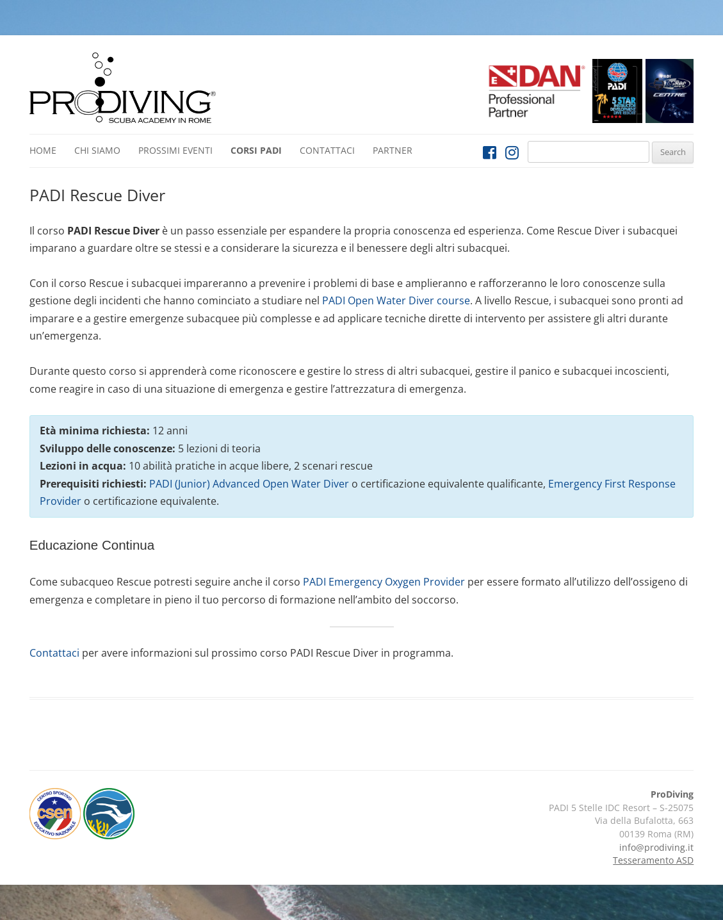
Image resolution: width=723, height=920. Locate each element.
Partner (392, 150)
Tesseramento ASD (653, 860)
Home (42, 150)
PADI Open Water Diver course (396, 300)
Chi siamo (97, 150)
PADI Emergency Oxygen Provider (384, 582)
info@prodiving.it (656, 847)
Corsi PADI (256, 150)
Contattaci (327, 150)
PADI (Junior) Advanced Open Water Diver (249, 484)
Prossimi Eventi (175, 150)
